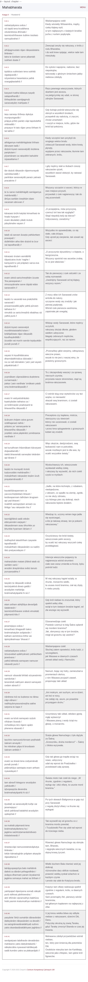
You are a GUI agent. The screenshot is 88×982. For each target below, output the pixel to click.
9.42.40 (7, 913)
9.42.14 (7, 323)
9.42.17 (7, 394)
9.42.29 (7, 671)
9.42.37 (7, 843)
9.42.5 (6, 110)
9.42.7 (6, 166)
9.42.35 (7, 800)
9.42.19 (7, 443)
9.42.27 (7, 622)
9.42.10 (7, 230)
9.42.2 (6, 46)
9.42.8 (6, 188)
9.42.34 (7, 778)
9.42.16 (7, 372)
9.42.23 (7, 536)
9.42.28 (7, 646)
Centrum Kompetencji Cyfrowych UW (40, 970)
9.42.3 (6, 67)
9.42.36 (7, 821)
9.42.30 (7, 692)
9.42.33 (7, 757)
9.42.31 (7, 714)
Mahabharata (12, 7)
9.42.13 (7, 295)
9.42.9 (6, 209)
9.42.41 (7, 936)
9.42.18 (7, 415)
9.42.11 (7, 252)
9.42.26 (7, 600)
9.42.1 (6, 21)
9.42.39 (7, 887)
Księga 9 (5, 15)
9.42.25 (7, 579)
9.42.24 (7, 557)
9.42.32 (7, 735)
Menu (83, 7)
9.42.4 (6, 89)
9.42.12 (7, 273)
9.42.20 (7, 465)
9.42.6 (6, 138)
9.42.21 (7, 486)
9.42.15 (7, 351)
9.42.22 (7, 514)
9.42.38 (7, 864)
